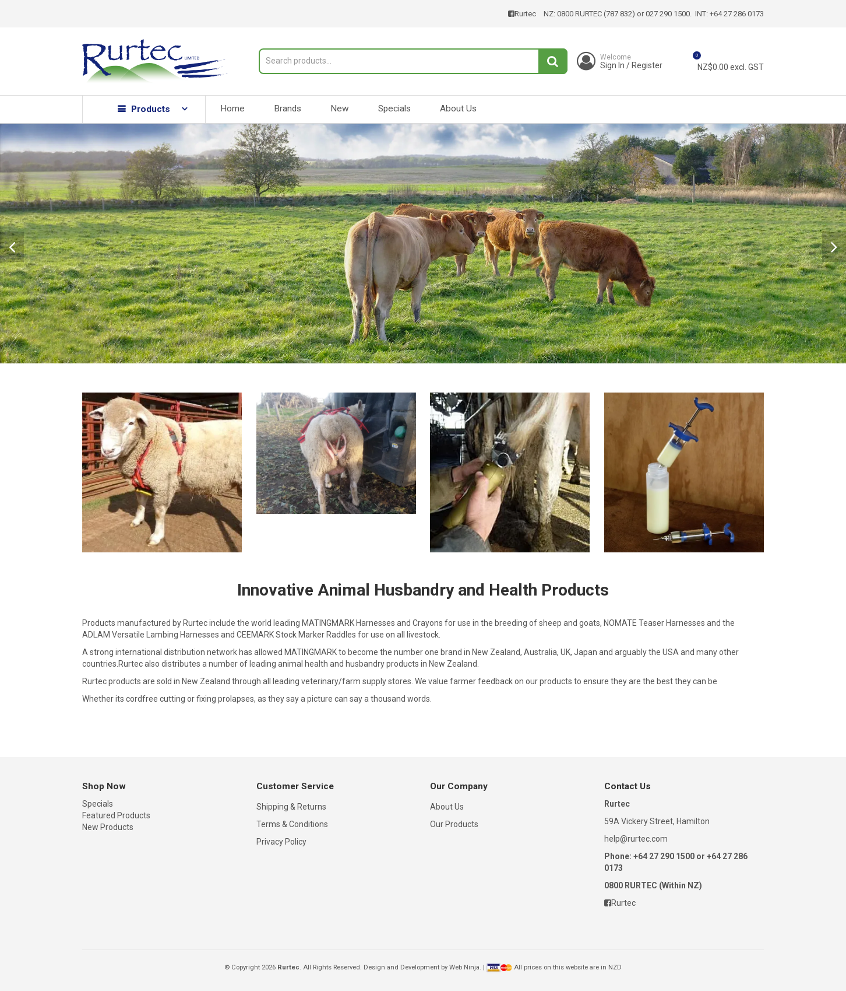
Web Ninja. (465, 967)
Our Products (454, 824)
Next (834, 247)
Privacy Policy (281, 841)
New (339, 108)
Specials (394, 108)
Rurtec (522, 13)
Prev (12, 247)
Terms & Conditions (292, 824)
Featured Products (116, 815)
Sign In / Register (631, 61)
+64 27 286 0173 (737, 13)
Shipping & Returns (291, 806)
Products (150, 109)
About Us (458, 108)
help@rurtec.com (636, 838)
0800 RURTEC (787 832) (596, 13)
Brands (287, 108)
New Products (107, 827)
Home (232, 108)
